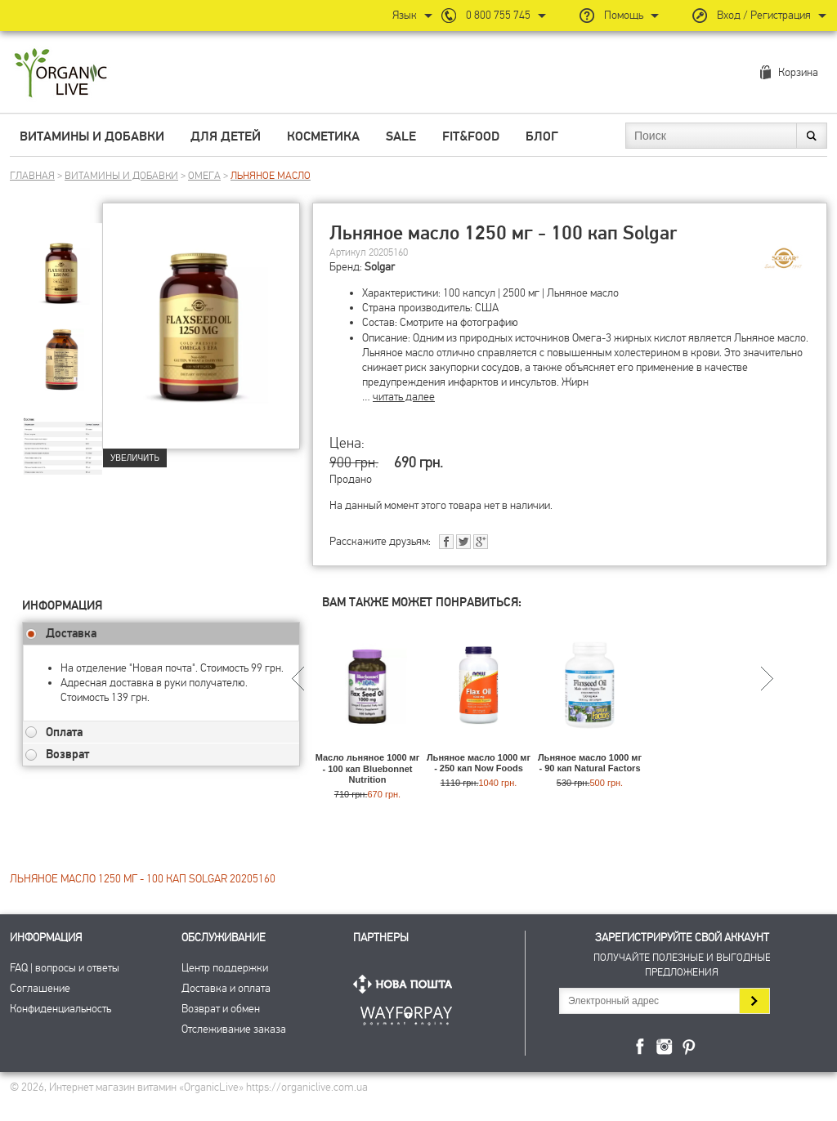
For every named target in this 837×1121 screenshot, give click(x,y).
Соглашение (40, 988)
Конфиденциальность (60, 1009)
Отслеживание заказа (233, 1029)
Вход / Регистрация (764, 15)
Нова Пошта (406, 984)
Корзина (798, 72)
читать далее (404, 397)
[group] (62, 262)
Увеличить (134, 457)
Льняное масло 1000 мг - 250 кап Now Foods (478, 763)
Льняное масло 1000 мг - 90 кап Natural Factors (590, 763)
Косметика (323, 136)
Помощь (623, 15)
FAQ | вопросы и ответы (64, 968)
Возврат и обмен (220, 1009)
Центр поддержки (224, 968)
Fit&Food (470, 136)
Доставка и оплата (226, 988)
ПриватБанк (406, 1012)
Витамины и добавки (92, 136)
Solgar (380, 267)
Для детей (225, 136)
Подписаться (754, 1001)
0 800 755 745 (498, 15)
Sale (401, 136)
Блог (542, 136)
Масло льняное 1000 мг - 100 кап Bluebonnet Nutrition (368, 768)
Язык (404, 15)
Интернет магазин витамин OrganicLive (61, 74)
